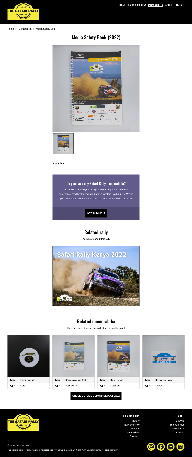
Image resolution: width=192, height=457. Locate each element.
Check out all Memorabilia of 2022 (96, 396)
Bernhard (179, 421)
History (136, 421)
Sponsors (134, 436)
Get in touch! (96, 213)
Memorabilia (155, 5)
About (168, 5)
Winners (135, 428)
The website (178, 428)
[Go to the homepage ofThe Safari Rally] (24, 12)
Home (122, 5)
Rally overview (137, 5)
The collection (177, 424)
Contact (179, 5)
